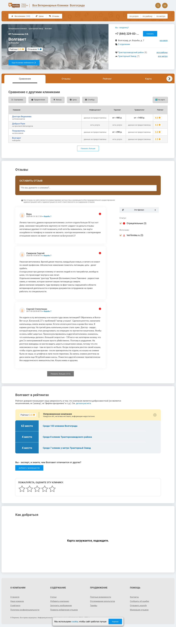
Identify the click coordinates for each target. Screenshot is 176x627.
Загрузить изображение (61, 605)
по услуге (134, 16)
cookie (74, 621)
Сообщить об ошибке (139, 601)
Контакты (134, 597)
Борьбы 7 (47, 216)
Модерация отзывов (139, 610)
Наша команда (17, 601)
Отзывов (33, 49)
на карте (164, 40)
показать (150, 34)
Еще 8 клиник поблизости (24, 63)
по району (147, 16)
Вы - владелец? (122, 28)
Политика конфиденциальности (24, 610)
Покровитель (18, 131)
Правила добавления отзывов (64, 610)
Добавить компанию (59, 601)
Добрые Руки (18, 123)
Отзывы (54, 16)
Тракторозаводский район (131, 52)
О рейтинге (15, 605)
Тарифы (93, 605)
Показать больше (88, 148)
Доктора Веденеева (21, 116)
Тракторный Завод (127, 56)
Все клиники (20, 16)
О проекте (14, 597)
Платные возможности (100, 597)
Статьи (53, 597)
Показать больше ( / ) (60, 374)
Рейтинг (107, 78)
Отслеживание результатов (102, 601)
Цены (40, 16)
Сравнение (25, 78)
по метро (160, 16)
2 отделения (124, 44)
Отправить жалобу (138, 605)
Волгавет (16, 138)
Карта (148, 78)
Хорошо (115, 622)
